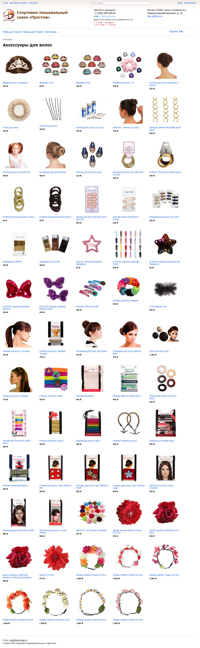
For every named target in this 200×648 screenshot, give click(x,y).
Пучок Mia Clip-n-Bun (159, 351)
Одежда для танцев (33, 32)
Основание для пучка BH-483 (16, 172)
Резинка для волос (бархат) (125, 300)
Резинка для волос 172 (123, 83)
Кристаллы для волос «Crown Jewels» (53, 531)
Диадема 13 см (83, 83)
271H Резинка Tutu (158, 306)
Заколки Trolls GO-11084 (87, 306)
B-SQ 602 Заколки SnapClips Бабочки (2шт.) (52, 307)
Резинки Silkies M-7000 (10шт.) (127, 396)
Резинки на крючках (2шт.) (125, 441)
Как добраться (155, 16)
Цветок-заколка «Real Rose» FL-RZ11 (164, 531)
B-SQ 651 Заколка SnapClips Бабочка (16, 307)
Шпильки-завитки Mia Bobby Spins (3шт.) (165, 128)
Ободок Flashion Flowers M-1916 (91, 620)
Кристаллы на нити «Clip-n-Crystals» (162, 486)
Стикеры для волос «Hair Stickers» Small (92, 486)
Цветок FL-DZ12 (46, 575)
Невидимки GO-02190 (49, 262)
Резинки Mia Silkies (85, 396)
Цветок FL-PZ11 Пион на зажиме (91, 530)
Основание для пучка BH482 (52, 172)
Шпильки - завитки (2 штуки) (126, 127)
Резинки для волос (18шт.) (88, 441)
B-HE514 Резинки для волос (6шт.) (165, 172)
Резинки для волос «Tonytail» (16, 351)
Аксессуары (50, 32)
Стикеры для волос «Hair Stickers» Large (129, 486)
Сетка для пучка (10, 127)
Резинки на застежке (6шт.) (161, 441)
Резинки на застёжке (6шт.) (15, 485)
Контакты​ (33, 3)
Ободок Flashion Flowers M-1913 (164, 575)
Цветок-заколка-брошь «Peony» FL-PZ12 (127, 531)
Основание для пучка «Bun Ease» (92, 351)
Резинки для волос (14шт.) (51, 441)
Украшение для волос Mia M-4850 (18, 530)
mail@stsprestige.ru (18, 640)
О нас (5, 3)
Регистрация (190, 3)
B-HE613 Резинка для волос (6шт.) (19, 217)
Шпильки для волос (48, 126)
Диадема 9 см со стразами (15, 83)
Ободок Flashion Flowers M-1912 (128, 575)
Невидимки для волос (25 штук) (164, 217)
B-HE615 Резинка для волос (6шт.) (55, 217)
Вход (180, 3)
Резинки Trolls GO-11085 (50, 396)
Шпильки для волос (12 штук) (89, 127)
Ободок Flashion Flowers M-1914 (18, 620)
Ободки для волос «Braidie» (16, 396)
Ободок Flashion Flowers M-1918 (128, 620)
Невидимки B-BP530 (12, 262)
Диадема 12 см (46, 83)
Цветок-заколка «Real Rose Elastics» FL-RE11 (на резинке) (17, 576)
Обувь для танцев (12, 32)
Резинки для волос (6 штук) (88, 172)
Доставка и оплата (18, 3)
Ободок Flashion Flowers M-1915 (54, 620)
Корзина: (176, 31)
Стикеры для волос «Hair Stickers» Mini (55, 486)
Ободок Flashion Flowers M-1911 (91, 575)
